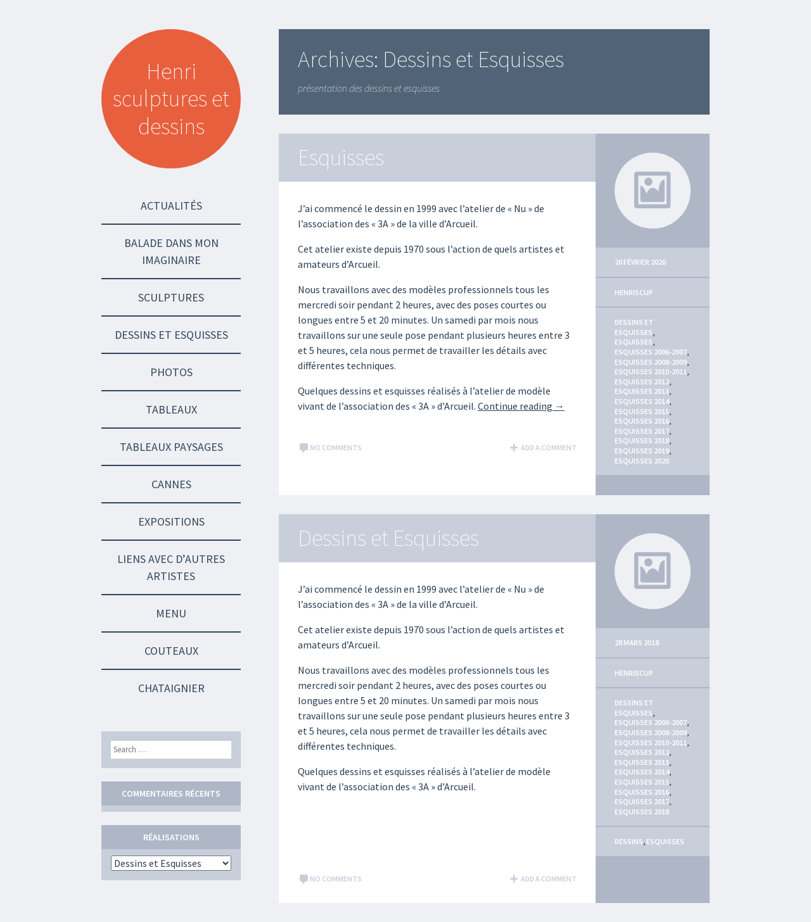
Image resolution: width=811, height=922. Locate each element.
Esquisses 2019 (642, 450)
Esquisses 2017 (642, 431)
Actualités (171, 205)
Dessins (629, 841)
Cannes (171, 484)
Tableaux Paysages (171, 446)
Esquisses (341, 157)
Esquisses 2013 (642, 391)
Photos (171, 372)
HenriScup (634, 292)
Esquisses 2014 (642, 401)
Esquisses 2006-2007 (651, 352)
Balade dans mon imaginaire (171, 251)
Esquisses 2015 (642, 411)
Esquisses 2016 (642, 421)
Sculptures (171, 297)
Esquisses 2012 (642, 381)
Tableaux (171, 409)
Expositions (171, 521)
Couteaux (171, 650)
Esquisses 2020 (642, 460)
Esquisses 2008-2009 (651, 362)
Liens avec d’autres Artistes (171, 567)
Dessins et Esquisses (171, 334)
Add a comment (542, 447)
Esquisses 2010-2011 (651, 371)
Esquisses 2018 (642, 440)
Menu (171, 613)
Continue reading (521, 406)
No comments (330, 447)
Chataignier (171, 688)
